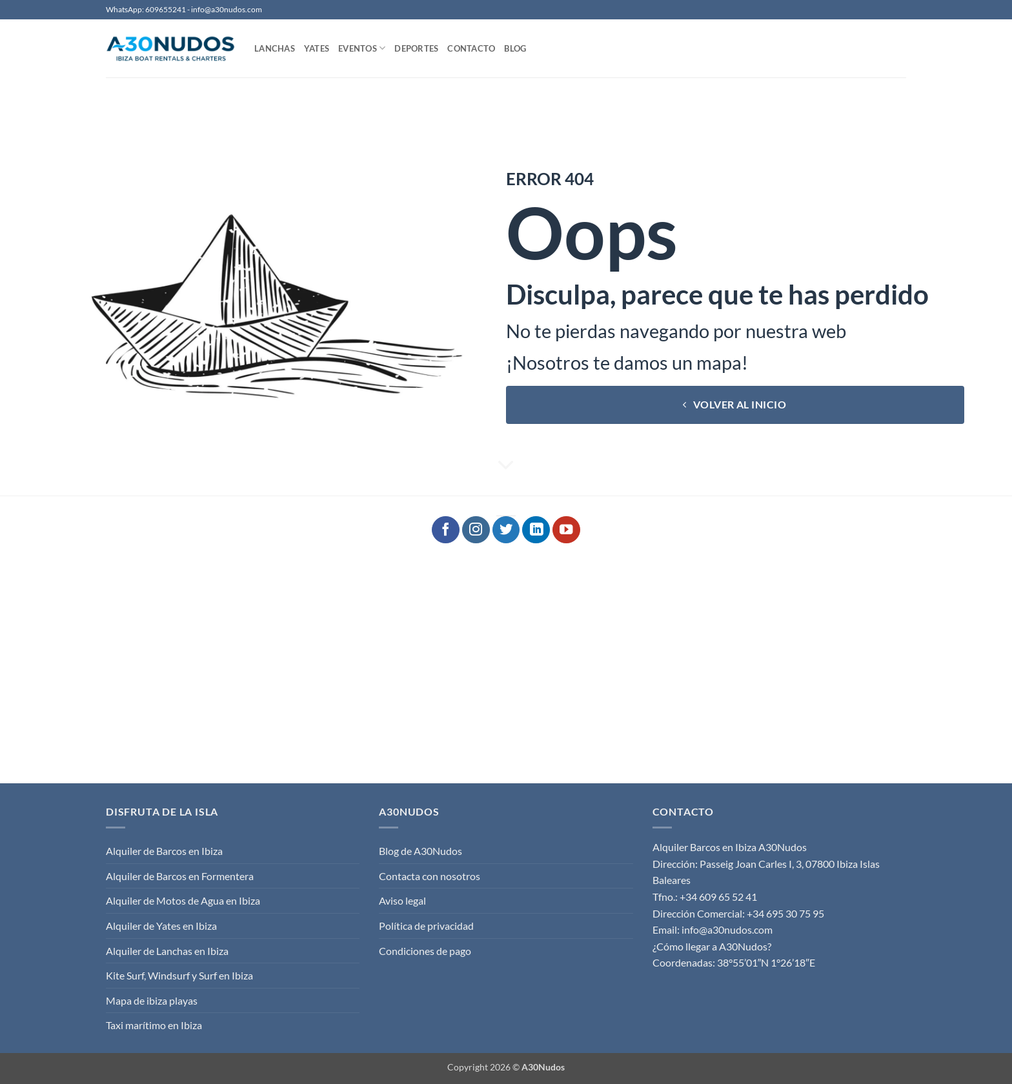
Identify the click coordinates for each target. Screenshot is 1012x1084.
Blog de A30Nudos (420, 851)
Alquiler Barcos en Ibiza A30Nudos (730, 847)
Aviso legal (402, 900)
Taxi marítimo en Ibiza (154, 1025)
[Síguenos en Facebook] (446, 530)
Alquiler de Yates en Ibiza (161, 925)
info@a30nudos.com (226, 9)
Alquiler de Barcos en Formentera (180, 876)
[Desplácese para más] (506, 466)
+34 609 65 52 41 (718, 896)
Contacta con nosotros (429, 876)
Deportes (416, 48)
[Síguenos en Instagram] (476, 530)
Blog (515, 48)
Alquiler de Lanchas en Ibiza (167, 951)
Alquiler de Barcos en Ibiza (164, 851)
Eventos (361, 48)
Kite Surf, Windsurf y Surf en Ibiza (179, 975)
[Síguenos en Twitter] (506, 530)
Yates (316, 48)
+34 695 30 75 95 (785, 913)
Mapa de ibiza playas (151, 1000)
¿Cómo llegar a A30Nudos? (712, 946)
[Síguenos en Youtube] (566, 530)
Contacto (471, 48)
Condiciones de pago (425, 951)
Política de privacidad (426, 925)
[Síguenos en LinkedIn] (536, 530)
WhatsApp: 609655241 (146, 9)
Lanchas (274, 48)
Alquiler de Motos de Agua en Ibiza (183, 900)
